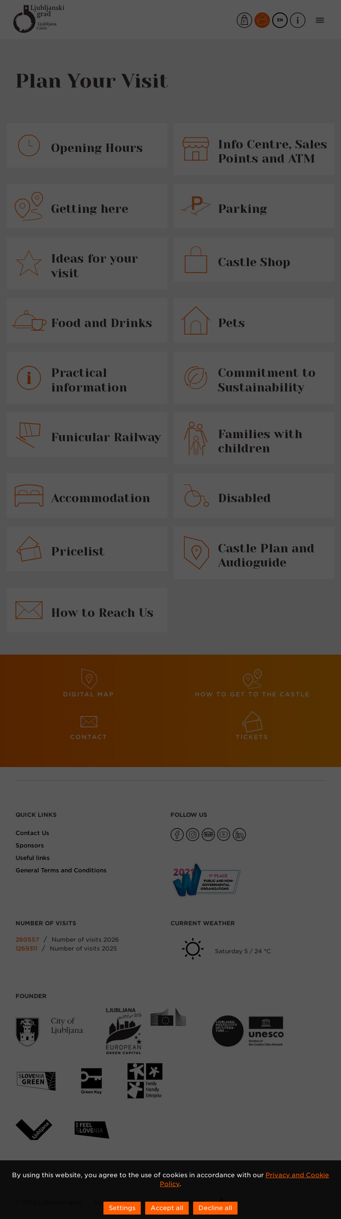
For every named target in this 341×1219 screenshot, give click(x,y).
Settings (122, 1207)
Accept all (167, 1207)
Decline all (215, 1207)
